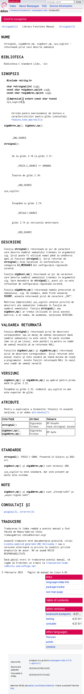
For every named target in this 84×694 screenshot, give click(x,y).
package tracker (55, 586)
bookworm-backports (20, 10)
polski (49, 641)
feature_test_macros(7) (25, 119)
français (51, 637)
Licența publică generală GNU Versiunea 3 (30, 544)
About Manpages (29, 6)
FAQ (44, 6)
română (50, 646)
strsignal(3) (10, 26)
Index (13, 6)
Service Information (61, 6)
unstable (51, 623)
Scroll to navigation (15, 19)
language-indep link (57, 582)
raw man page (54, 591)
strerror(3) (27, 511)
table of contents (57, 600)
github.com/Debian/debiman (41, 685)
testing (50, 618)
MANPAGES (14, 1)
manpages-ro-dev (39, 10)
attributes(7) (40, 412)
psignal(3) (10, 511)
